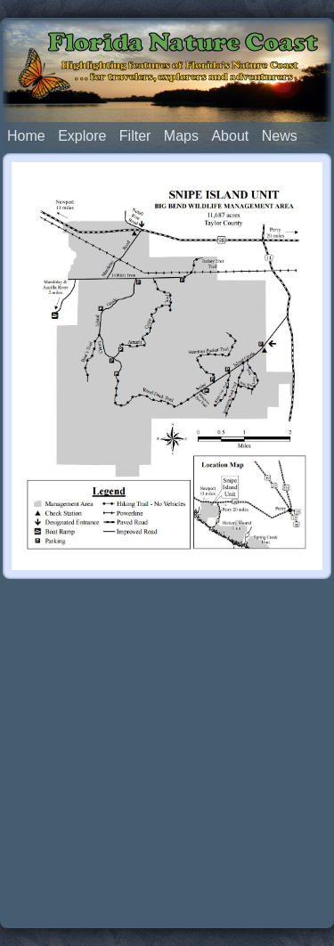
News (279, 135)
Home (26, 135)
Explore (82, 135)
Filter (135, 135)
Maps (181, 135)
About (229, 135)
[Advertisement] (167, 755)
